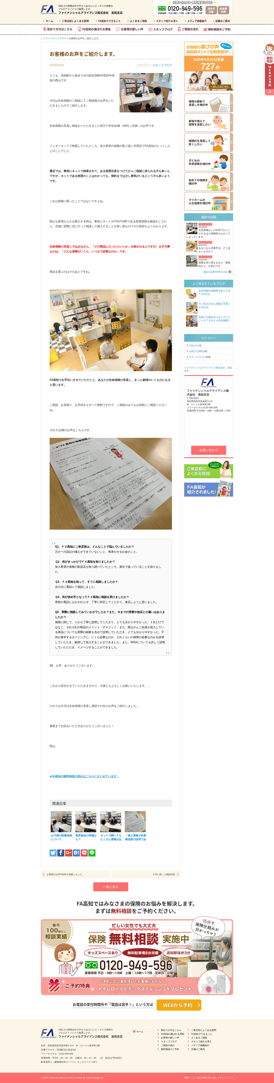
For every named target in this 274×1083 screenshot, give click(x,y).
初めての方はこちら (59, 29)
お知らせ (193, 345)
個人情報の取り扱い (207, 1077)
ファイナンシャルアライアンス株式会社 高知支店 (90, 12)
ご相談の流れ (190, 29)
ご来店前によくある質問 (75, 21)
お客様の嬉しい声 (132, 29)
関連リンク (189, 1077)
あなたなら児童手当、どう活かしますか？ (214, 250)
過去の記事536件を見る (215, 272)
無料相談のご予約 (219, 29)
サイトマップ (226, 1077)
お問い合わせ (208, 450)
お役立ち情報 (196, 351)
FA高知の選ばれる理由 (96, 29)
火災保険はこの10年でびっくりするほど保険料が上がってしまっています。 (208, 233)
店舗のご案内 (222, 21)
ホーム (49, 21)
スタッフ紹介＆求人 (167, 21)
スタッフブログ (163, 29)
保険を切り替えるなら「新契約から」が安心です (214, 264)
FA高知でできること (109, 21)
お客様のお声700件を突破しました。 (66, 874)
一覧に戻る (111, 886)
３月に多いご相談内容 (163, 874)
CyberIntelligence (94, 1077)
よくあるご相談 (138, 21)
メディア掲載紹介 (197, 21)
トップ (44, 38)
